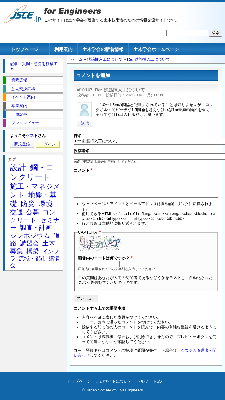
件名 (78, 135)
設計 (18, 167)
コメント (82, 170)
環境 (46, 204)
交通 (16, 212)
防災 (28, 204)
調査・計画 (36, 227)
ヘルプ (142, 381)
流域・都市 (32, 258)
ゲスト (32, 135)
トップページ (24, 49)
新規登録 (22, 144)
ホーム (77, 59)
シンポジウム (30, 235)
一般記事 (19, 114)
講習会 (29, 243)
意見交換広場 (23, 88)
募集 (16, 251)
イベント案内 (23, 97)
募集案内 (19, 105)
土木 (48, 243)
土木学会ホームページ (156, 49)
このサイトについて (114, 381)
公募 (32, 212)
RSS (158, 381)
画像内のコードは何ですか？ (104, 258)
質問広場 (19, 80)
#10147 (84, 89)
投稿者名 (82, 150)
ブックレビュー (25, 122)
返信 (85, 123)
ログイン (48, 144)
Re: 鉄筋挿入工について (148, 59)
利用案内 (63, 49)
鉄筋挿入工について (105, 59)
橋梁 (32, 251)
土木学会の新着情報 (102, 49)
